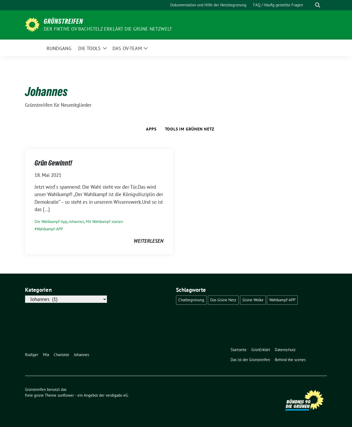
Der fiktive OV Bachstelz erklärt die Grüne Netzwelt (108, 29)
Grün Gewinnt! (53, 163)
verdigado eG (117, 395)
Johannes (76, 221)
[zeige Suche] (317, 5)
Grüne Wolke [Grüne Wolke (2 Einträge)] (252, 299)
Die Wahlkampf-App (51, 221)
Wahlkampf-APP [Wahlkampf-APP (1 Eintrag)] (282, 299)
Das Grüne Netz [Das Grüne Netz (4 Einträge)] (223, 299)
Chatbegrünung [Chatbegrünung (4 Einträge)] (191, 299)
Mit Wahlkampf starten (104, 221)
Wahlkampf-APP (50, 228)
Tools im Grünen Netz (189, 129)
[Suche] (310, 5)
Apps (151, 129)
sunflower (65, 395)
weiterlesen (148, 241)
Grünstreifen (63, 21)
